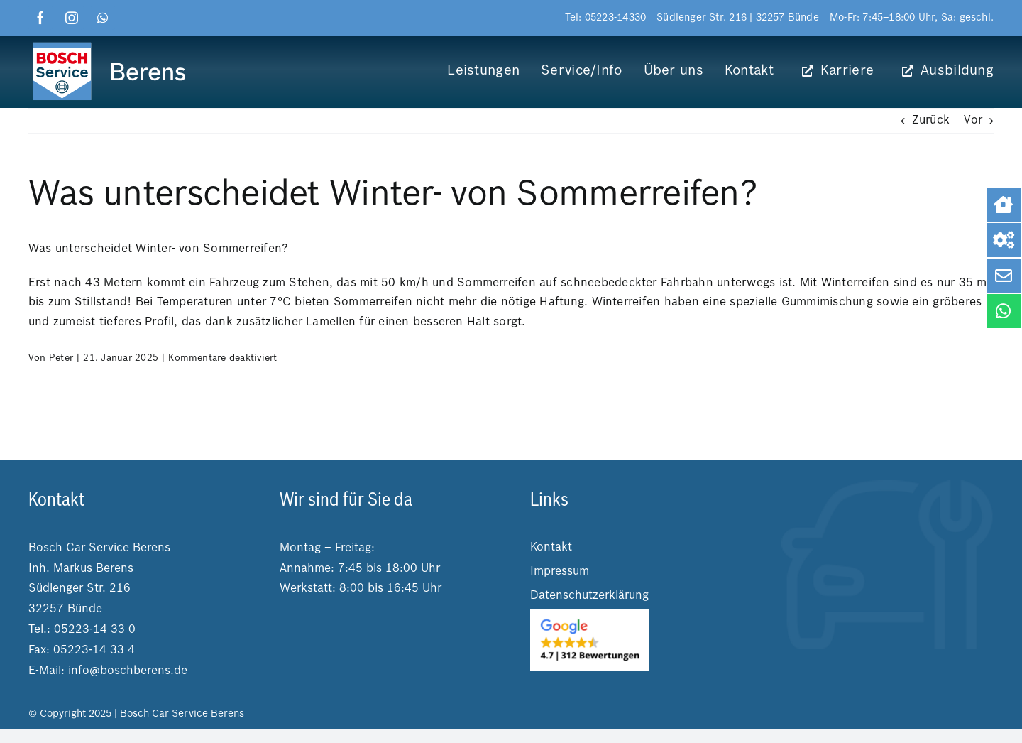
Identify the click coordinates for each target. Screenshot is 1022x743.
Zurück (931, 120)
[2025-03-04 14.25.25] (589, 615)
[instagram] (72, 18)
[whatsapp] (103, 18)
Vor (973, 120)
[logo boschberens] (110, 44)
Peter (61, 358)
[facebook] (40, 18)
